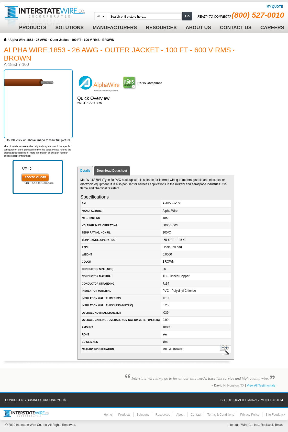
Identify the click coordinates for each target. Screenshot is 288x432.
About (180, 414)
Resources (163, 414)
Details (85, 170)
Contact (196, 414)
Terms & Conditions (220, 414)
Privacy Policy (249, 414)
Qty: (25, 168)
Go (187, 16)
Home (5, 39)
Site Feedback (275, 414)
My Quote (275, 6)
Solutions (143, 414)
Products (124, 414)
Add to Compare (43, 182)
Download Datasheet (112, 170)
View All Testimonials (261, 385)
